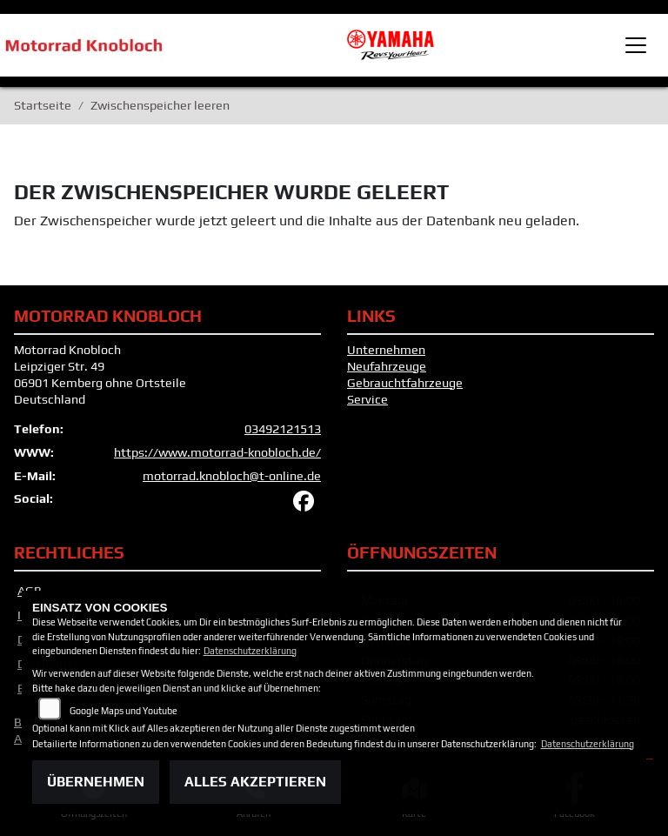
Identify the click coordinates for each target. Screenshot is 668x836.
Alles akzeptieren (255, 781)
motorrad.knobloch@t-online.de (232, 476)
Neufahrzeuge (386, 366)
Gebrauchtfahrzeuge (405, 383)
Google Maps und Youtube (123, 711)
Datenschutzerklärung (250, 650)
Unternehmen (386, 350)
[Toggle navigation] (636, 45)
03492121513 (282, 429)
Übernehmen (95, 781)
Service (367, 399)
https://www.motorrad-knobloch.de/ (217, 452)
